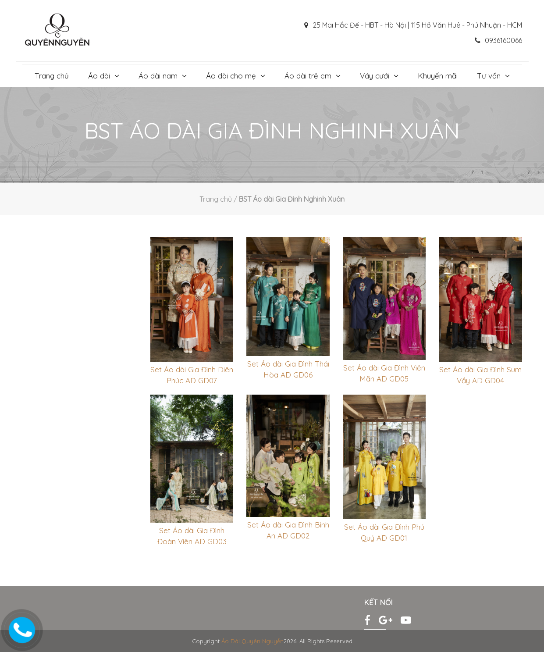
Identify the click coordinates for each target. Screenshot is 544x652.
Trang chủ (52, 75)
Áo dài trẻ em (307, 75)
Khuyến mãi (438, 75)
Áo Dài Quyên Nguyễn (252, 641)
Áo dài (99, 75)
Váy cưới (374, 75)
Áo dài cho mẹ (231, 75)
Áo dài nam (158, 75)
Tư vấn (489, 75)
